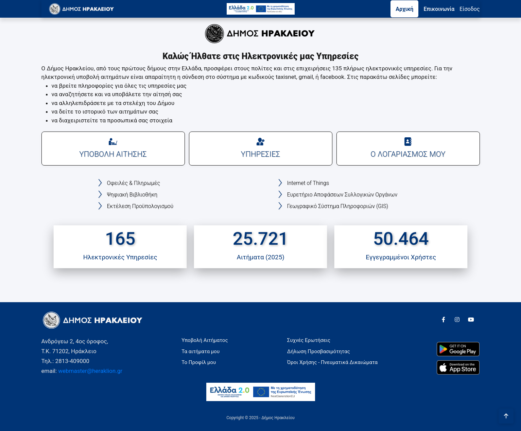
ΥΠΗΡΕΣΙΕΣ (260, 147)
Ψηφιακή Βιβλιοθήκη (132, 194)
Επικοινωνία (438, 9)
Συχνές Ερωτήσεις (308, 340)
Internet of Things (308, 183)
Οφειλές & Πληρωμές (133, 183)
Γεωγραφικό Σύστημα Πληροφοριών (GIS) (337, 206)
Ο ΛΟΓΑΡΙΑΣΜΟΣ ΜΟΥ (408, 147)
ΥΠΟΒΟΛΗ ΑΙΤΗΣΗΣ (113, 147)
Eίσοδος (469, 9)
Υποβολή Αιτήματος (204, 340)
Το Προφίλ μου (198, 362)
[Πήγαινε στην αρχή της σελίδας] (506, 416)
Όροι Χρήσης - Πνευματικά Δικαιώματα (332, 362)
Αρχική (404, 9)
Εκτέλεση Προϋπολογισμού (140, 206)
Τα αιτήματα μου (200, 351)
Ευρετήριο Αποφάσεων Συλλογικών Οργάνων (342, 194)
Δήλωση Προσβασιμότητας (318, 351)
